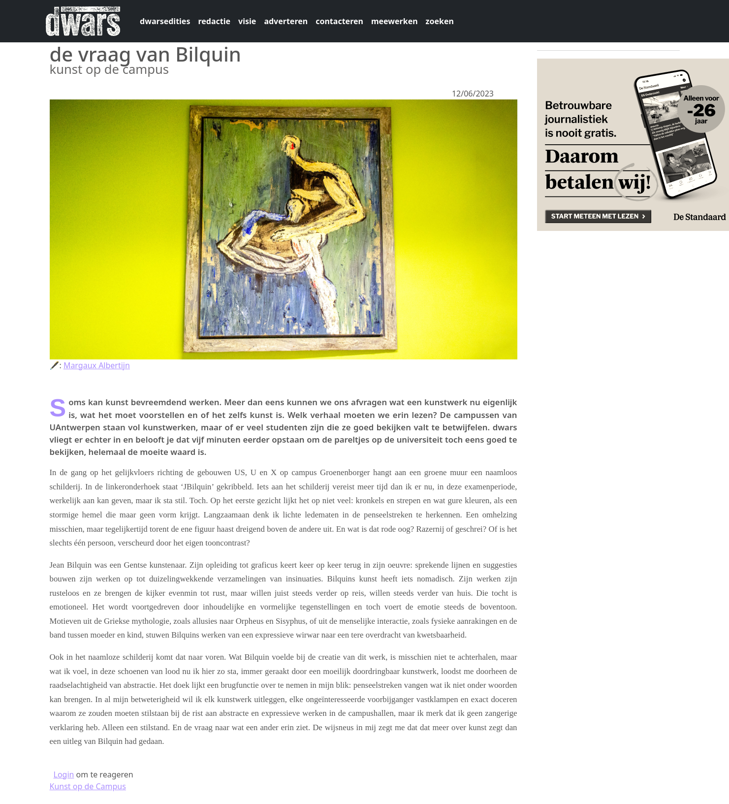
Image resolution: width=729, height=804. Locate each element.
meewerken (394, 21)
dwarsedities (165, 21)
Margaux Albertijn (96, 365)
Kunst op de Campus (88, 786)
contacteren (339, 21)
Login (64, 774)
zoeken (440, 21)
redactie (214, 21)
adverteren (286, 21)
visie (247, 21)
